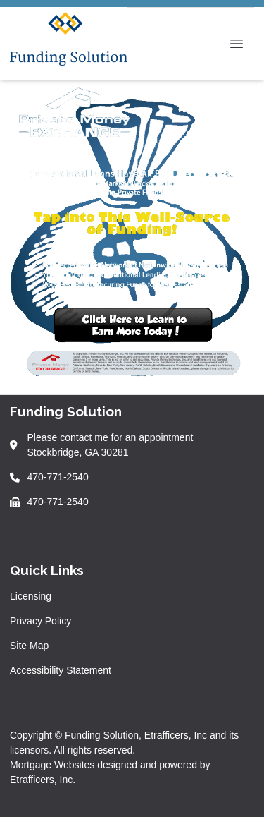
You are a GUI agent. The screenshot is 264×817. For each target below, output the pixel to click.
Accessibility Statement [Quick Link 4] (60, 670)
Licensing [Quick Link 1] (30, 596)
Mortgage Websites (53, 764)
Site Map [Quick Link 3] (29, 645)
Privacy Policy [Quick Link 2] (40, 621)
